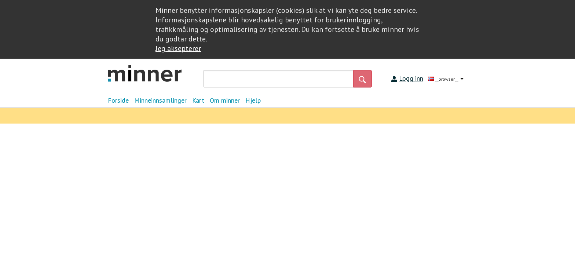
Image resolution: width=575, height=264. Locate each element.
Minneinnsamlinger (160, 100)
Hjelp (253, 100)
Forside (118, 100)
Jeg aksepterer (178, 48)
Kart (198, 100)
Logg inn (411, 78)
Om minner (225, 100)
